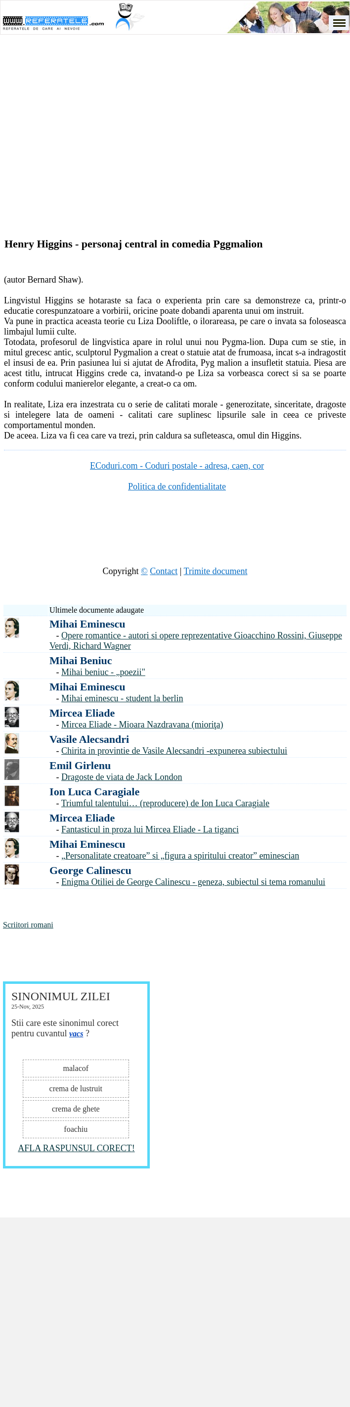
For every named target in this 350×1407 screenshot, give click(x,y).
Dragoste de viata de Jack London (121, 777)
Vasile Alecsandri (89, 739)
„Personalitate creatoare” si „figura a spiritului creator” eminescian (180, 856)
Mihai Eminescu (87, 624)
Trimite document (216, 571)
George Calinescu (90, 870)
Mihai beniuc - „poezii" (103, 672)
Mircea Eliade (82, 713)
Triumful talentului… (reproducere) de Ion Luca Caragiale (165, 803)
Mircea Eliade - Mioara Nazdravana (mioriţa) (142, 724)
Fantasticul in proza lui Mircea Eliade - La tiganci (150, 829)
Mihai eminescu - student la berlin (122, 698)
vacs (76, 1033)
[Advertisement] (99, 152)
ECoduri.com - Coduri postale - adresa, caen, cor (177, 466)
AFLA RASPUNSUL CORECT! (76, 1148)
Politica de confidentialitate (177, 486)
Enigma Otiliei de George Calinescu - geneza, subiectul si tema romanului (193, 882)
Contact (163, 571)
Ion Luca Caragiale (94, 791)
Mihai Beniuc (80, 660)
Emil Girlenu (80, 765)
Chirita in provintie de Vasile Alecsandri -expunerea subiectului (174, 751)
